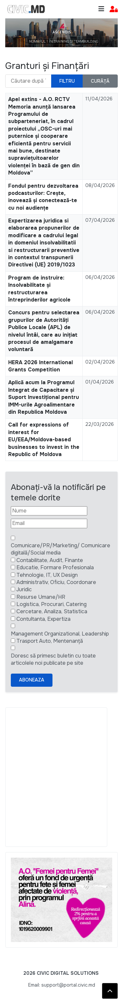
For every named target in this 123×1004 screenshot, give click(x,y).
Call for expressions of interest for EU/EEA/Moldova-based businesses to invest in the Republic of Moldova (43, 439)
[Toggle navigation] (101, 9)
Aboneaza (31, 680)
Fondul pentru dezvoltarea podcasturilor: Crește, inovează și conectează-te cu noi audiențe (43, 196)
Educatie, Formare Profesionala (55, 567)
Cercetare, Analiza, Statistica (51, 611)
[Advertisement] (61, 777)
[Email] (49, 523)
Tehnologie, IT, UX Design (47, 575)
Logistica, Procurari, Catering (51, 604)
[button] (114, 9)
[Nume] (49, 510)
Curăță (100, 81)
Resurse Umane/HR (40, 597)
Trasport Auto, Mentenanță (49, 641)
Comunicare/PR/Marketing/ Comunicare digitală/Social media (60, 549)
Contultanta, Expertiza (43, 619)
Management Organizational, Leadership (60, 633)
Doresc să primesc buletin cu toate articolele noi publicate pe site (53, 659)
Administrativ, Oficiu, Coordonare (56, 582)
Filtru (67, 81)
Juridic (24, 589)
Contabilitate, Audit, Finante (49, 560)
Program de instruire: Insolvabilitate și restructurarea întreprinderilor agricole (39, 288)
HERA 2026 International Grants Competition (40, 366)
